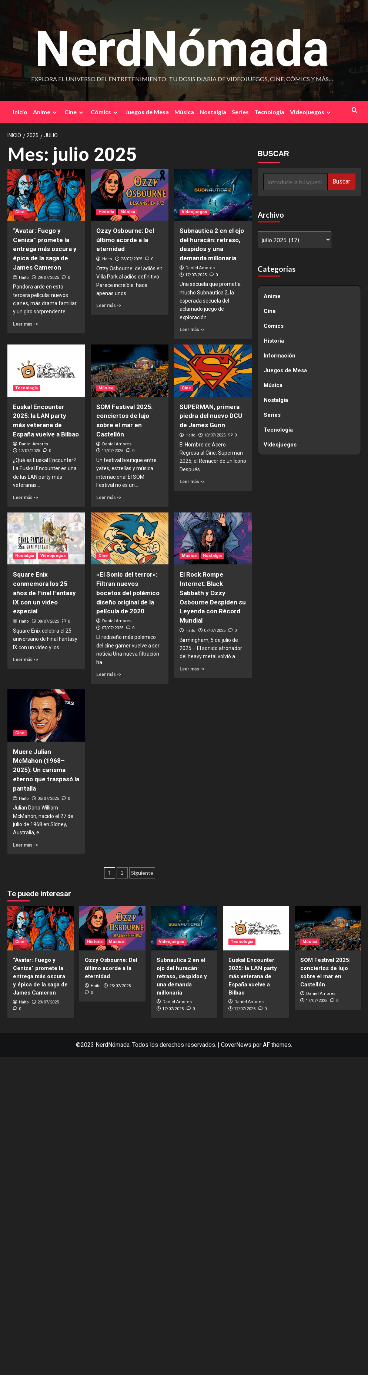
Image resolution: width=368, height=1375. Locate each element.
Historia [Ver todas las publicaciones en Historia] (106, 212)
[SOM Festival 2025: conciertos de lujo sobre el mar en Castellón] (129, 372)
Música (184, 112)
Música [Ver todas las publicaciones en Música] (127, 212)
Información (279, 356)
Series (240, 112)
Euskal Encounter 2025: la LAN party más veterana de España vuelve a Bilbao (252, 977)
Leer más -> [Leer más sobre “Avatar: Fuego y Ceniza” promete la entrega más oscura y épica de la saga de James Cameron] (25, 324)
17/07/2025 (196, 275)
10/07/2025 (214, 435)
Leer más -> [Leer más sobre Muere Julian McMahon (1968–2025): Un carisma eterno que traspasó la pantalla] (25, 845)
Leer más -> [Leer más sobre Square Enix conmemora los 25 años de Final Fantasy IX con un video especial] (25, 660)
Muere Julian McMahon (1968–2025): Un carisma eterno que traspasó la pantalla (46, 771)
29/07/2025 (48, 278)
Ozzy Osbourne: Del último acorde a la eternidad (125, 241)
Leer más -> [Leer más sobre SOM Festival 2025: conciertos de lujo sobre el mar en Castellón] (108, 498)
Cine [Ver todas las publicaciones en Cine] (19, 212)
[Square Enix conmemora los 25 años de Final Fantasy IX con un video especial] (46, 539)
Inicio (20, 112)
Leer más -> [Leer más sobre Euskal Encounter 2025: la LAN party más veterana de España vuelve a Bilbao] (25, 498)
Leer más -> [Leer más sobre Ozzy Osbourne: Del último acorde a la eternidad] (108, 306)
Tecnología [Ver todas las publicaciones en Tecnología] (26, 388)
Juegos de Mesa (147, 112)
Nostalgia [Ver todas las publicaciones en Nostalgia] (24, 556)
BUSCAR (274, 154)
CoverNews (236, 1045)
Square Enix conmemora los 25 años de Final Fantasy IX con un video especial (44, 593)
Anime (46, 112)
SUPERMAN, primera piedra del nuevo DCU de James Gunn (211, 417)
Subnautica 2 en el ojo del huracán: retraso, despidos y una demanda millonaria (182, 977)
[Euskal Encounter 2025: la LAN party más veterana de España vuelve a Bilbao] (46, 372)
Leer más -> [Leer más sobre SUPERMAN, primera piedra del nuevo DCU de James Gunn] (192, 482)
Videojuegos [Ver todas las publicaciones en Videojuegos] (194, 212)
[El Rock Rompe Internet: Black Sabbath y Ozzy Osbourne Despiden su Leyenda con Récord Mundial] (213, 539)
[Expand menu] (54, 113)
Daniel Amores (200, 268)
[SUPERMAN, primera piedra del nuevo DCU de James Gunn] (213, 372)
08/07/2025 (48, 622)
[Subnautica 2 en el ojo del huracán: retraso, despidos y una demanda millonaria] (213, 195)
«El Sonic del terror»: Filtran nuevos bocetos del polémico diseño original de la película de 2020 (128, 593)
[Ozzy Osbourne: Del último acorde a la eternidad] (129, 195)
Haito (24, 278)
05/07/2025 (48, 799)
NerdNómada (182, 47)
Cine (74, 112)
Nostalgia (213, 112)
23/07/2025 (131, 259)
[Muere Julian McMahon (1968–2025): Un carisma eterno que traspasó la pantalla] (46, 716)
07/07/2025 (112, 628)
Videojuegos (311, 112)
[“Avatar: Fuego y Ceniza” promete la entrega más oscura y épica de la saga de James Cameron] (46, 195)
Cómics (105, 112)
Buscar (341, 182)
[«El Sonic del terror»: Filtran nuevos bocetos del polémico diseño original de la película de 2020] (129, 539)
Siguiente (142, 873)
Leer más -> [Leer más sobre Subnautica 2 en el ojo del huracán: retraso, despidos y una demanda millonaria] (192, 330)
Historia (274, 341)
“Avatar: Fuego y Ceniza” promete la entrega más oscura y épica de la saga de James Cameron (45, 250)
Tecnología (269, 112)
